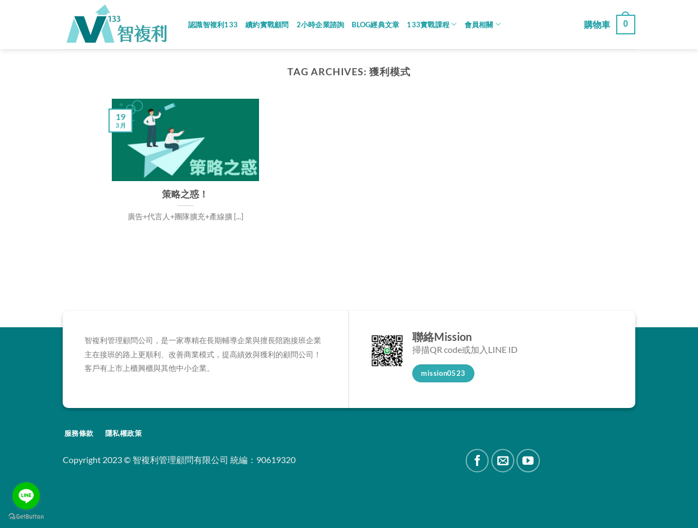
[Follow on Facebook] (477, 460)
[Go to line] (26, 495)
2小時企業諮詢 (321, 24)
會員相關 (483, 24)
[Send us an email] (503, 460)
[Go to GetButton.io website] (26, 516)
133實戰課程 (431, 24)
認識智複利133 (213, 24)
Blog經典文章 (375, 24)
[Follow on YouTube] (528, 460)
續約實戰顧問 (267, 24)
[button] (609, 25)
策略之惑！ (185, 194)
